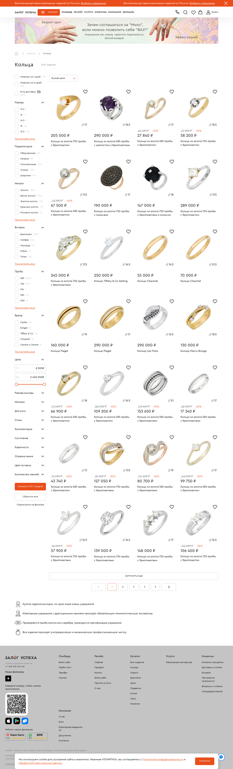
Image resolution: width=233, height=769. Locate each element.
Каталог (53, 12)
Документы (65, 735)
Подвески (135, 688)
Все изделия (137, 662)
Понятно (204, 761)
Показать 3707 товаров (30, 486)
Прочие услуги (103, 683)
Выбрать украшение (93, 3)
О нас (98, 688)
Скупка (62, 678)
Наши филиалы (14, 672)
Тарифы (63, 673)
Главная (17, 53)
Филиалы (128, 12)
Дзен (8, 678)
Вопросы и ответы (212, 686)
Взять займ (65, 662)
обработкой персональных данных (40, 763)
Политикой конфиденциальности (163, 759)
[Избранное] (85, 91)
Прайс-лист (65, 667)
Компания (114, 12)
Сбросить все (30, 496)
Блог (61, 722)
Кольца (134, 667)
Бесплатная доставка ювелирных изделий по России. (47, 3)
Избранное (193, 12)
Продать (99, 667)
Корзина (200, 12)
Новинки (135, 704)
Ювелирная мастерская (179, 662)
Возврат (206, 673)
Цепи (133, 683)
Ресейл (78, 12)
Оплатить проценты (212, 662)
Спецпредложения (212, 691)
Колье (133, 693)
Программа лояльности (208, 679)
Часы (133, 699)
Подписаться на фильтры (30, 505)
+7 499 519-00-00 (15, 666)
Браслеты (135, 678)
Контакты (64, 741)
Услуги (88, 12)
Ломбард (67, 12)
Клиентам (101, 12)
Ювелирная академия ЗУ (70, 729)
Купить (98, 673)
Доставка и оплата (212, 667)
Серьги (134, 673)
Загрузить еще (134, 576)
